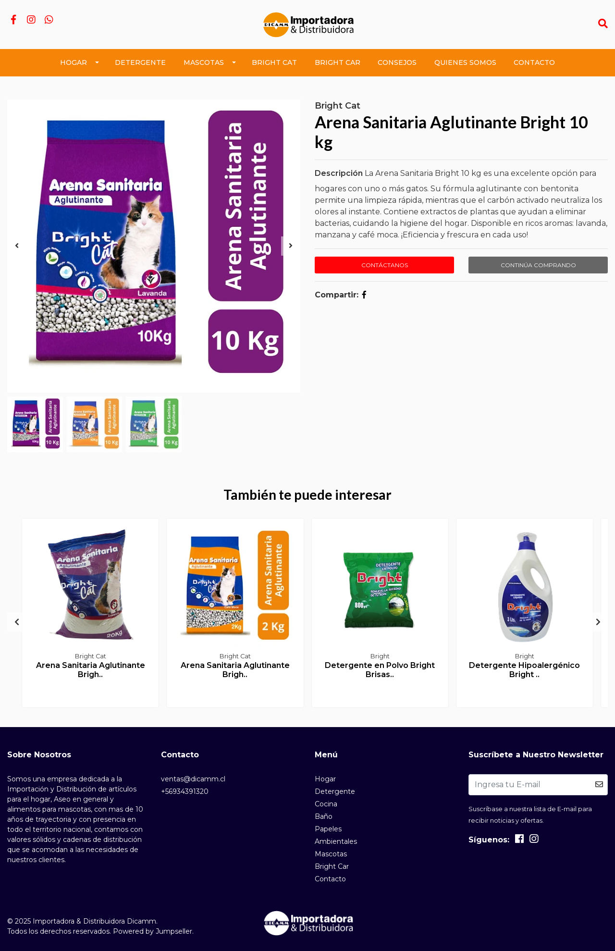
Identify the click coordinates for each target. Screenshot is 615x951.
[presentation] (16, 246)
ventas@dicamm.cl (193, 779)
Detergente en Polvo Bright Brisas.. (380, 670)
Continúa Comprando (538, 265)
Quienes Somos (465, 62)
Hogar (73, 62)
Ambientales (336, 841)
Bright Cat (274, 62)
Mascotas (204, 62)
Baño (323, 816)
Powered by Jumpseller (152, 931)
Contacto (534, 62)
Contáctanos (384, 265)
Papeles (328, 829)
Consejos (397, 62)
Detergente (140, 62)
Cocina (326, 804)
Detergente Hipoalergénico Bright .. (524, 670)
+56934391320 (185, 791)
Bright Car (337, 62)
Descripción (339, 173)
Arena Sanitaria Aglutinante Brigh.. (90, 670)
